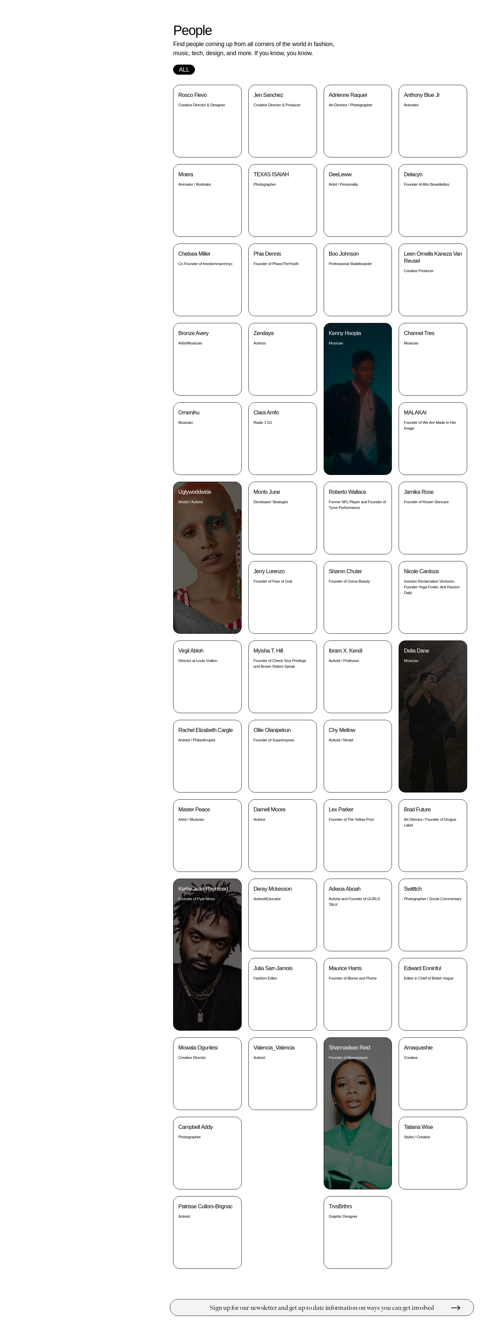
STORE (142, 37)
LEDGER (141, 31)
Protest (38, 147)
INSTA (143, 52)
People (21, 135)
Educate (38, 121)
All (184, 69)
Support (38, 160)
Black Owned (38, 173)
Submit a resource (117, 1307)
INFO (145, 25)
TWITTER (140, 58)
